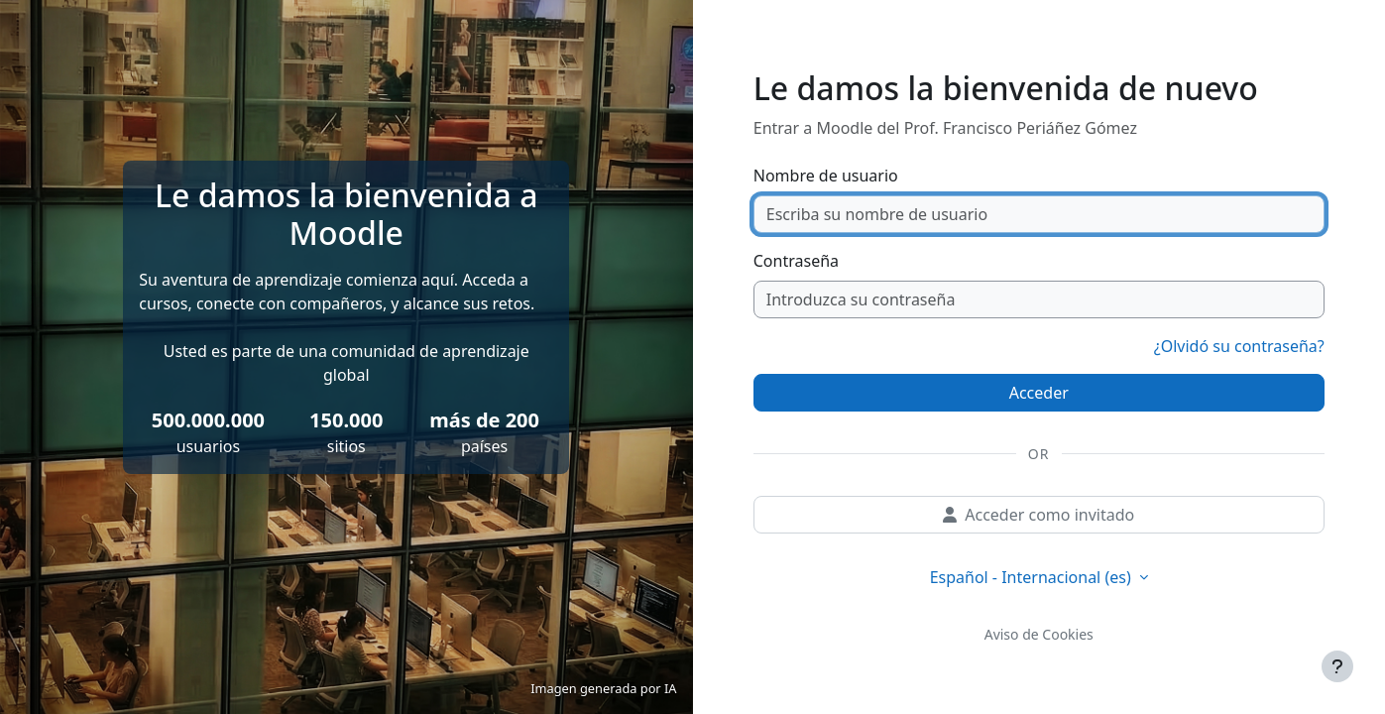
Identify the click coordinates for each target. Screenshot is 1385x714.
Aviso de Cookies (1039, 634)
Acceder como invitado (1038, 515)
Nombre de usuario (825, 175)
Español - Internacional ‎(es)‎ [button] (1032, 577)
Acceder (1039, 393)
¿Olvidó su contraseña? (1239, 346)
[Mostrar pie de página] (1337, 666)
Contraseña (796, 261)
